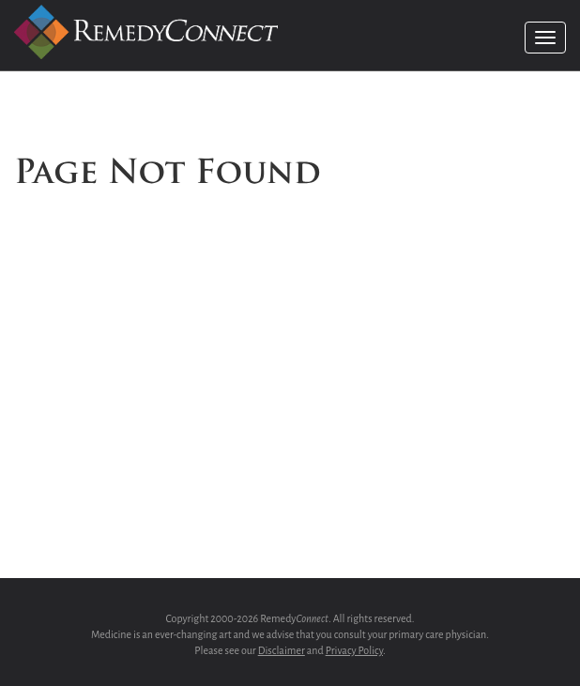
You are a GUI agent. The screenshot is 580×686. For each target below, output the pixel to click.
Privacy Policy (354, 650)
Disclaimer (281, 650)
